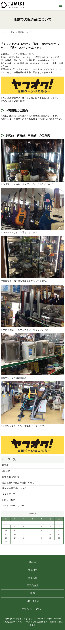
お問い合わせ (8, 500)
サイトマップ (8, 494)
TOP (4, 32)
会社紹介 (6, 471)
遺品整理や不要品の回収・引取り (18, 483)
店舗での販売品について (14, 488)
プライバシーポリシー (13, 505)
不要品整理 (32, 585)
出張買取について (10, 477)
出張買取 (32, 578)
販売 (32, 593)
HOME (5, 465)
